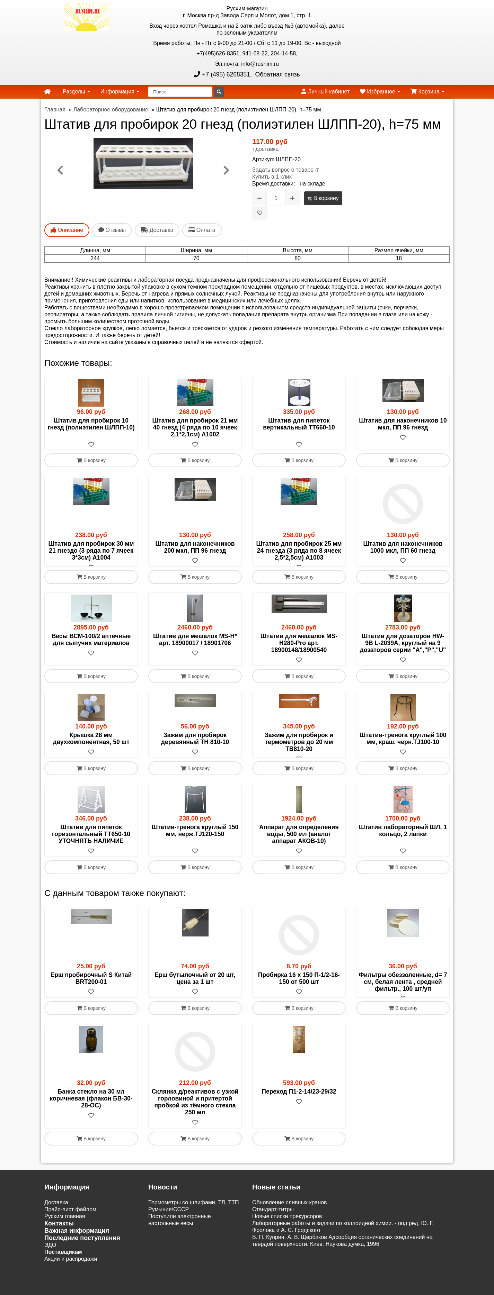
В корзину (323, 198)
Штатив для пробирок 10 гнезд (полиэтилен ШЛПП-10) (91, 424)
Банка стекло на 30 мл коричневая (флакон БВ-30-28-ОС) (91, 1119)
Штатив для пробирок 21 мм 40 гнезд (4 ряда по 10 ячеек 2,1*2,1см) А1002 (195, 427)
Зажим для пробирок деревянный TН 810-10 (195, 746)
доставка (267, 149)
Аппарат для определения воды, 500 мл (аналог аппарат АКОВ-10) (298, 848)
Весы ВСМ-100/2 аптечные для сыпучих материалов (91, 647)
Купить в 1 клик (272, 177)
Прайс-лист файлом (70, 1230)
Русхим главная (64, 1237)
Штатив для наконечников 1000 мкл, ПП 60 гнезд (403, 547)
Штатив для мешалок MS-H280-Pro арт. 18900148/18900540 (299, 650)
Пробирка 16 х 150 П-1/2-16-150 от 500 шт (299, 992)
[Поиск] (180, 92)
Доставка (56, 1223)
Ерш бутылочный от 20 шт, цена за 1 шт (195, 992)
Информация (119, 91)
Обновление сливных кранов (289, 1223)
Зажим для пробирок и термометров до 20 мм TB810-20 (299, 749)
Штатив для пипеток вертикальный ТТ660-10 (299, 424)
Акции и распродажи (70, 1280)
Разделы (76, 91)
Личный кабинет (325, 91)
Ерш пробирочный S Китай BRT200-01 (91, 992)
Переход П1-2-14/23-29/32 (299, 1112)
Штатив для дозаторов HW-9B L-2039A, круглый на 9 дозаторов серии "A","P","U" (403, 650)
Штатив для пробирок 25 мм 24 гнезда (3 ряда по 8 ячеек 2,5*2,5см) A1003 (299, 551)
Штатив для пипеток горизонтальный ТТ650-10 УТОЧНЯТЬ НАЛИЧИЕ (91, 848)
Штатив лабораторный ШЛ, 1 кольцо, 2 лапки (403, 845)
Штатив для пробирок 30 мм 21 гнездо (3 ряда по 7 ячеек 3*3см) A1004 (91, 551)
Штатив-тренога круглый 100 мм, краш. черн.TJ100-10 (403, 746)
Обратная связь (277, 74)
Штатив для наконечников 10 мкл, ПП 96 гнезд (403, 424)
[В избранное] (259, 213)
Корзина (427, 91)
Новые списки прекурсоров (287, 1237)
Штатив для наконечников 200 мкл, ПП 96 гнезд (195, 547)
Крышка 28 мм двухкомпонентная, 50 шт (91, 746)
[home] (47, 92)
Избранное (380, 91)
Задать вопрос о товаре (283, 170)
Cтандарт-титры (273, 1230)
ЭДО (50, 1266)
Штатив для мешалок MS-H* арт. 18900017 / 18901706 (195, 647)
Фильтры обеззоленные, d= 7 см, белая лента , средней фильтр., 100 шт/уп (403, 996)
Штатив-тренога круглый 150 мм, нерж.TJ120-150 (195, 845)
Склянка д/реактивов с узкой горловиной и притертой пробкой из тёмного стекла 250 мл (195, 1123)
